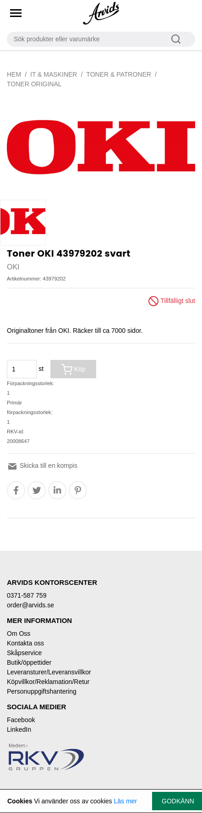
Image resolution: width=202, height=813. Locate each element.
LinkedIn (19, 729)
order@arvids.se (30, 605)
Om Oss (18, 633)
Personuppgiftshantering (41, 691)
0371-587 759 (26, 595)
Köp (73, 369)
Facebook (21, 719)
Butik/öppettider (29, 662)
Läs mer (125, 801)
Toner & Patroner (118, 74)
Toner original (34, 84)
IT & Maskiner (53, 74)
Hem (14, 74)
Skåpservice (24, 652)
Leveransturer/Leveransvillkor (49, 672)
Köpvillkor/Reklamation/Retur (48, 681)
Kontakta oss (25, 643)
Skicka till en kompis (42, 465)
